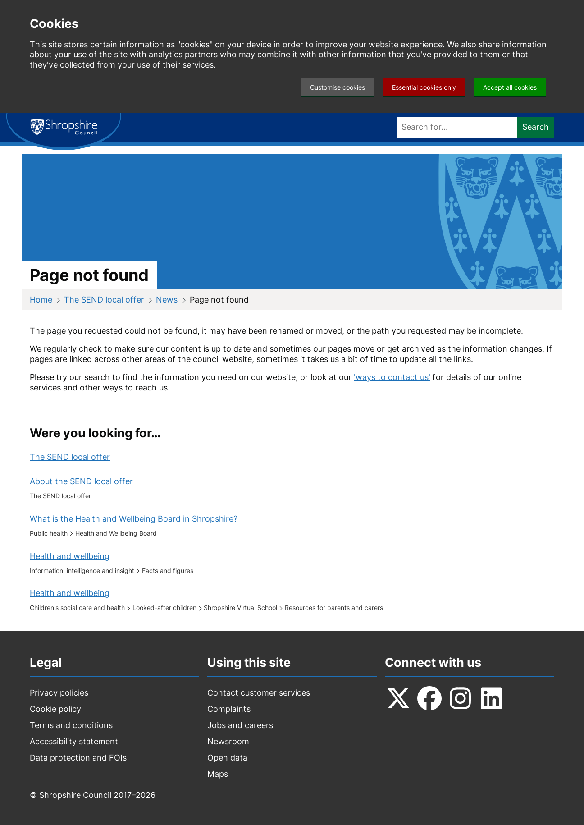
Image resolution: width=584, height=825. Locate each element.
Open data (227, 757)
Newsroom (228, 741)
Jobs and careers (240, 725)
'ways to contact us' (392, 377)
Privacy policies (59, 692)
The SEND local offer (104, 299)
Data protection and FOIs (78, 757)
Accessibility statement (74, 741)
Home (41, 299)
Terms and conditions (71, 725)
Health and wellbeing (70, 556)
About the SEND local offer (81, 481)
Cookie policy (55, 709)
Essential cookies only (424, 87)
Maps (217, 774)
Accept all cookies (510, 87)
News (167, 299)
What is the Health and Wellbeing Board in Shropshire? (133, 518)
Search (535, 127)
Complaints (229, 709)
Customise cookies (337, 87)
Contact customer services (258, 692)
